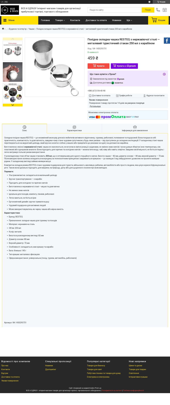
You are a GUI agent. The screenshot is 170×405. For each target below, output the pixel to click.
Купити (100, 66)
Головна (45, 20)
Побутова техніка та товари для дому (104, 373)
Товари (59, 20)
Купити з (126, 66)
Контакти (75, 20)
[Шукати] (148, 10)
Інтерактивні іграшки (138, 377)
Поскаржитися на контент (112, 390)
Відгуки (4, 373)
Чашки (31, 29)
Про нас (4, 365)
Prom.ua (98, 388)
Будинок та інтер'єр (18, 29)
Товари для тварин (137, 369)
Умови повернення (9, 381)
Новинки (116, 20)
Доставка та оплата (96, 20)
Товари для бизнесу (96, 365)
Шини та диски (135, 365)
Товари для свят (94, 369)
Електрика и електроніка (98, 377)
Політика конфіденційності (133, 390)
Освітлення (134, 373)
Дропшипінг (50, 369)
